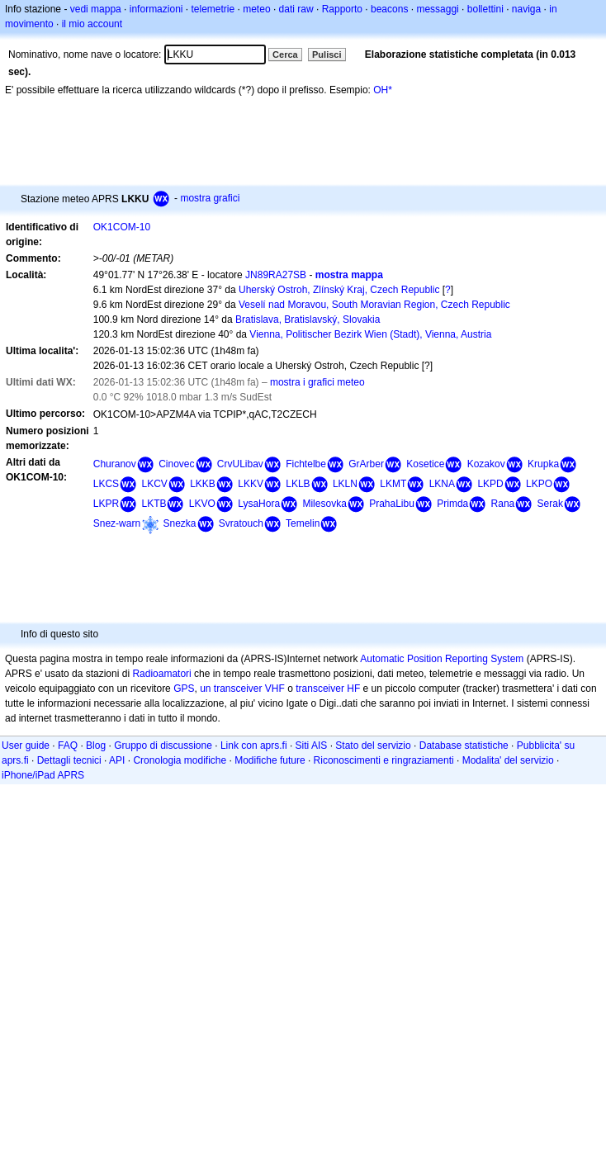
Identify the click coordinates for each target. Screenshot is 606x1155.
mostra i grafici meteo (317, 382)
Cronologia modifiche (179, 760)
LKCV (154, 484)
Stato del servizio (372, 745)
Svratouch (241, 523)
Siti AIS (312, 745)
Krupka (543, 464)
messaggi (437, 9)
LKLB (298, 484)
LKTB (153, 503)
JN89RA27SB (275, 275)
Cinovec (176, 464)
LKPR (106, 503)
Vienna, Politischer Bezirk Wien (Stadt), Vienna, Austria (370, 334)
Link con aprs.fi (253, 745)
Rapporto (342, 9)
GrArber (366, 464)
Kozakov (486, 464)
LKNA (442, 484)
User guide (26, 745)
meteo (256, 9)
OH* (382, 90)
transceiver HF (328, 688)
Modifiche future (269, 760)
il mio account (92, 24)
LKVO (202, 503)
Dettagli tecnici (69, 760)
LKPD (490, 484)
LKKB (202, 484)
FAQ (68, 745)
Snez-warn (116, 523)
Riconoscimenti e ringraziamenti (384, 760)
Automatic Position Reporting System (441, 659)
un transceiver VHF (242, 688)
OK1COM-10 (121, 227)
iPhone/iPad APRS (43, 775)
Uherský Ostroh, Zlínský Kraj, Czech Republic (339, 290)
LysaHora (259, 503)
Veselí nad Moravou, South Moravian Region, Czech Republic (374, 304)
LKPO (539, 484)
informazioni (156, 9)
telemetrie (213, 9)
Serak (550, 503)
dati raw (296, 9)
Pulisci (326, 54)
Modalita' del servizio (508, 760)
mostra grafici (209, 198)
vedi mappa (95, 9)
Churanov (114, 464)
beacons (389, 9)
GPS (183, 688)
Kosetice (425, 464)
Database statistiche (464, 745)
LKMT (393, 484)
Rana (503, 503)
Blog (96, 745)
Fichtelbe (306, 464)
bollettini (485, 9)
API (117, 760)
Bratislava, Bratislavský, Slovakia (307, 319)
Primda (452, 503)
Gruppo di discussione (163, 745)
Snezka (179, 523)
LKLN (345, 484)
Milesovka (324, 503)
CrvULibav (240, 464)
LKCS (106, 484)
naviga (526, 9)
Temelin (303, 523)
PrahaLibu (391, 503)
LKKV (250, 484)
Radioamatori (161, 673)
